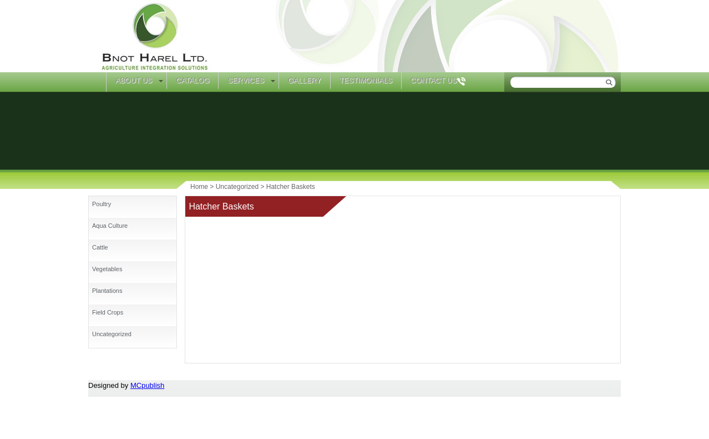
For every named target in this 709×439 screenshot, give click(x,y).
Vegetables (107, 269)
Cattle (100, 247)
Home (97, 82)
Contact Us (434, 80)
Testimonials (366, 80)
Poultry (101, 204)
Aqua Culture (110, 225)
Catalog (192, 80)
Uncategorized (111, 334)
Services (245, 80)
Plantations (107, 290)
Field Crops (107, 312)
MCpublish (147, 385)
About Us (133, 80)
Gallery (304, 80)
